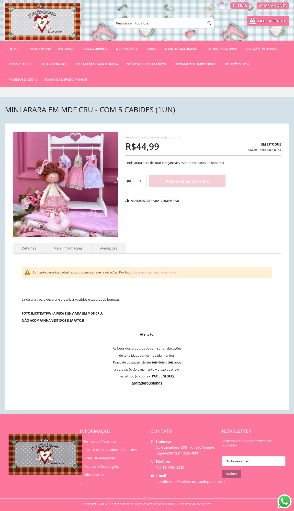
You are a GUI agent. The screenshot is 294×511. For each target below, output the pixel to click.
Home (13, 48)
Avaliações (108, 248)
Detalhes (29, 248)
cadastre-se (167, 272)
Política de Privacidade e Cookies (110, 449)
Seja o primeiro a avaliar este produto (152, 137)
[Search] (209, 23)
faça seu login (144, 272)
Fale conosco (93, 474)
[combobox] (164, 23)
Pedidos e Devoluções (101, 466)
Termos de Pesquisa (99, 441)
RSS (86, 483)
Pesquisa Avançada (99, 458)
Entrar (240, 5)
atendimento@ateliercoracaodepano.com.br (192, 481)
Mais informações (68, 248)
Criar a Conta (273, 5)
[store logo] (42, 23)
